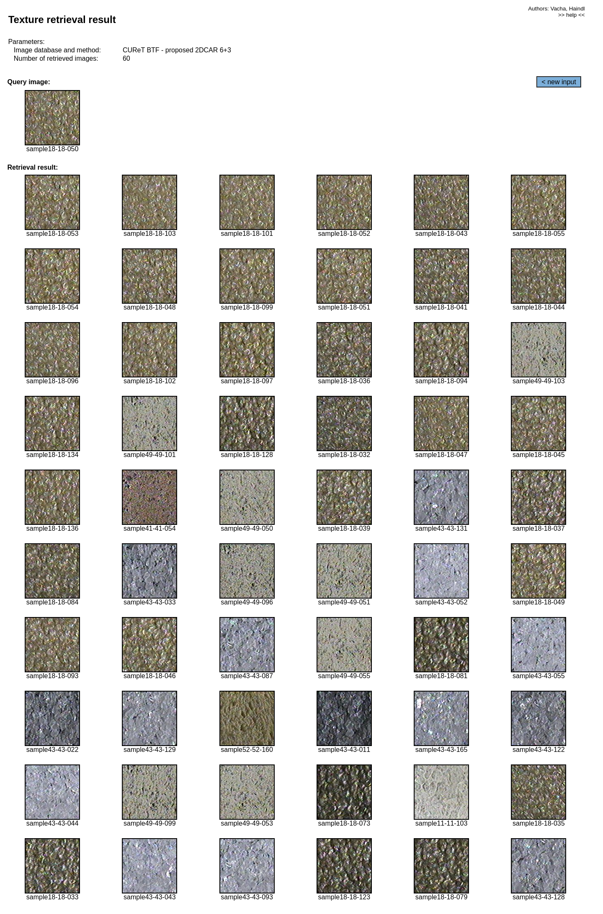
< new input (558, 81)
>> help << (571, 15)
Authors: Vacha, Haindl (556, 8)
